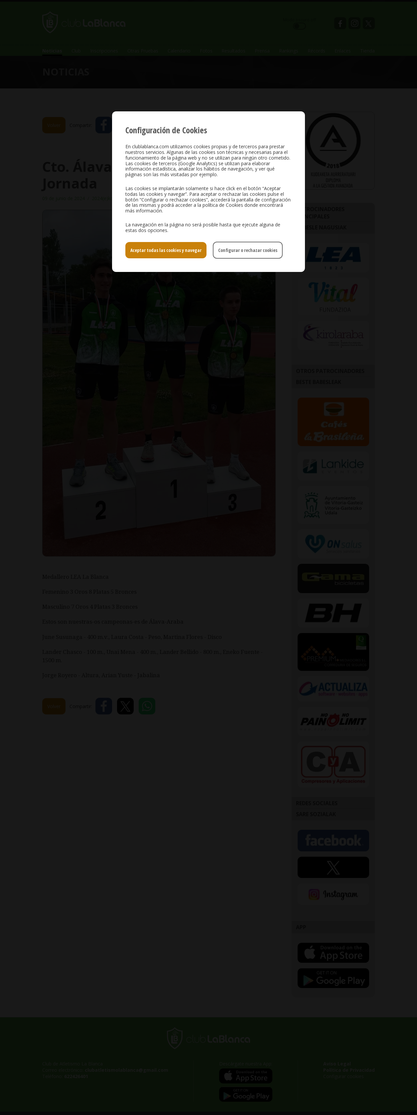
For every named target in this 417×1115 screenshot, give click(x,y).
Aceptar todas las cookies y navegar (166, 250)
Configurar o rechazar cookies (247, 250)
